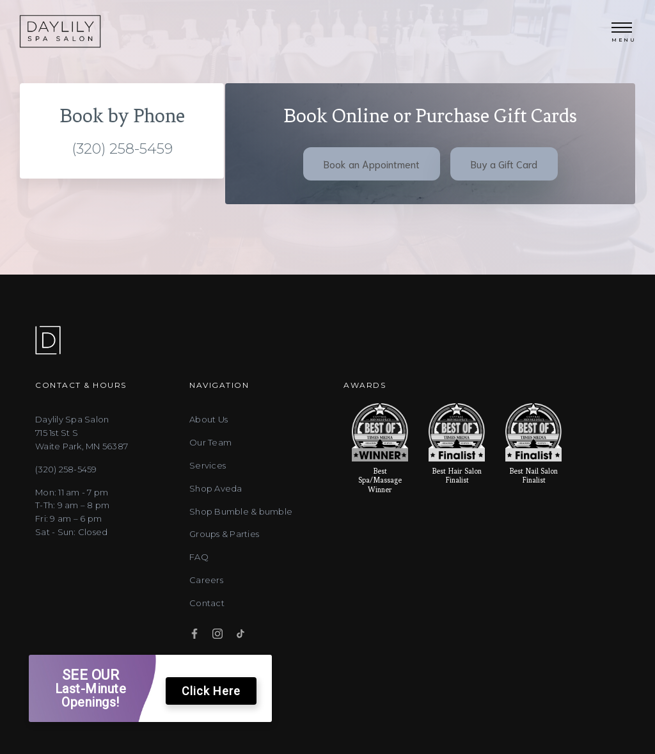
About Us (208, 438)
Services (207, 483)
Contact (207, 621)
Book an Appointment (372, 172)
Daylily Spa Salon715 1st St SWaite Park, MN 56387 (81, 451)
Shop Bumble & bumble (240, 529)
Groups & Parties (224, 552)
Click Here (211, 691)
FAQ (199, 575)
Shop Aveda (215, 506)
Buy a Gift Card (504, 172)
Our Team (210, 460)
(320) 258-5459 (122, 157)
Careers (206, 598)
